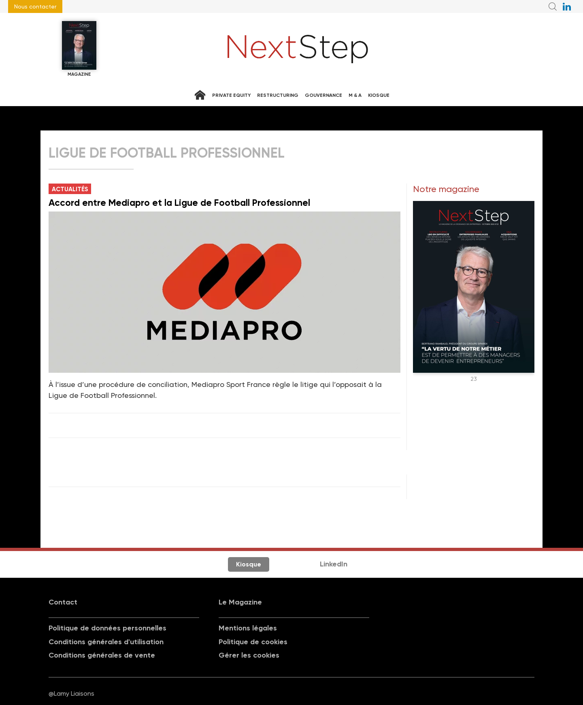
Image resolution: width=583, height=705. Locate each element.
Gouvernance (323, 95)
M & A (355, 95)
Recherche (553, 6)
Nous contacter (35, 6)
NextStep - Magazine (298, 49)
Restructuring (277, 95)
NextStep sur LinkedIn (567, 6)
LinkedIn (333, 564)
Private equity (231, 95)
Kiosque (378, 95)
